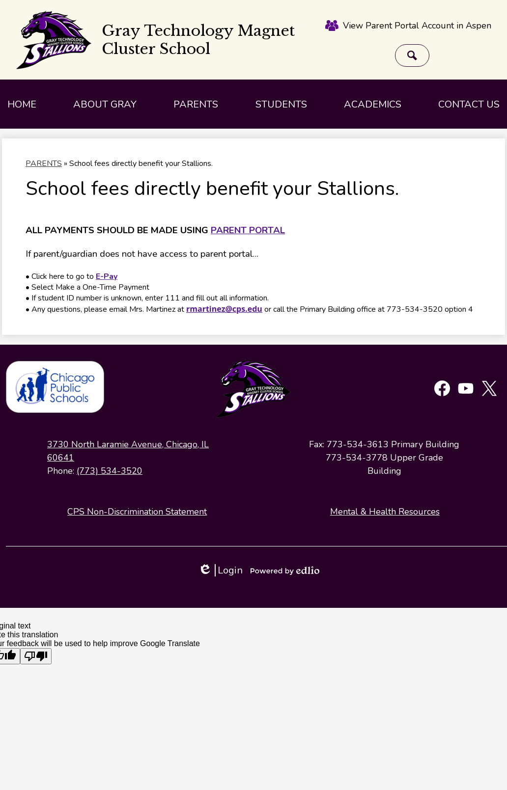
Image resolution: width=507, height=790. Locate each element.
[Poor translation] (36, 656)
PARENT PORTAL (248, 230)
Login (220, 570)
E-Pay (106, 276)
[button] (105, 104)
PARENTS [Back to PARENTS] (44, 163)
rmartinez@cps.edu (224, 308)
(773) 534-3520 (109, 471)
